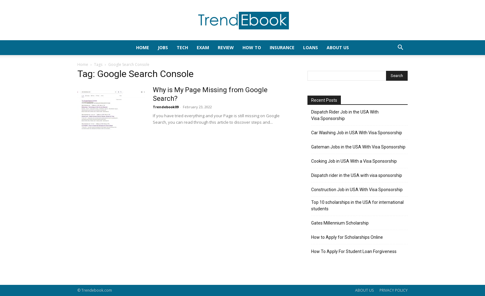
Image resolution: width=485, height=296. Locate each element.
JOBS (163, 47)
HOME (142, 47)
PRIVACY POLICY (394, 290)
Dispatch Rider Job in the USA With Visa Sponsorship (345, 115)
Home (82, 64)
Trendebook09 (165, 107)
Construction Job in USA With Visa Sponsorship (357, 189)
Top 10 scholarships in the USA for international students (357, 205)
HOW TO (251, 47)
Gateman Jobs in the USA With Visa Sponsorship (358, 146)
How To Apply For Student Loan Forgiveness (354, 251)
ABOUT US (364, 290)
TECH (182, 47)
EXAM (203, 47)
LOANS (310, 47)
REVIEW (226, 47)
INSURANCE (282, 47)
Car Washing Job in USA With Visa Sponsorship (356, 132)
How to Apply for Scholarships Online (347, 237)
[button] (400, 48)
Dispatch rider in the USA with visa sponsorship (356, 175)
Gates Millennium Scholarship (340, 223)
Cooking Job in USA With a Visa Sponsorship (354, 161)
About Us (338, 47)
